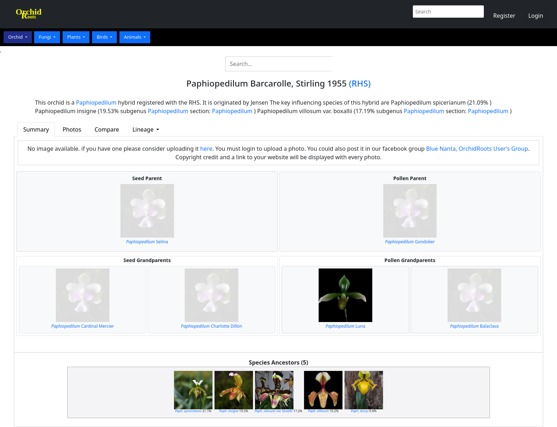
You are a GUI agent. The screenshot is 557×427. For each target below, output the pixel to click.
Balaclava (474, 326)
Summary (36, 129)
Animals (133, 37)
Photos (72, 129)
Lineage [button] (144, 129)
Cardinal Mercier (82, 326)
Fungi (45, 37)
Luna (346, 326)
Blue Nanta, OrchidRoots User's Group (477, 148)
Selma (147, 242)
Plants (74, 37)
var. (274, 411)
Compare (106, 129)
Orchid (16, 37)
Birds (103, 37)
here (206, 148)
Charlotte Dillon (211, 326)
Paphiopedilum (96, 102)
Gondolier (410, 242)
